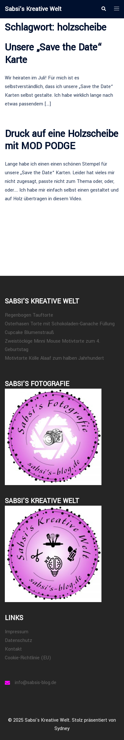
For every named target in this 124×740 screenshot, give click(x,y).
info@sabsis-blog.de (35, 682)
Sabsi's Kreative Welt (33, 9)
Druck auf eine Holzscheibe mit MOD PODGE (61, 140)
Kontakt (13, 649)
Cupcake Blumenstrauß (29, 332)
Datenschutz (18, 640)
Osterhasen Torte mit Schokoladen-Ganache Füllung (60, 323)
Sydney (62, 728)
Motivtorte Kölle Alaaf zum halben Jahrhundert (54, 358)
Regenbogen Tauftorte (29, 315)
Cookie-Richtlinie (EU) (28, 657)
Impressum (16, 631)
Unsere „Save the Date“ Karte (53, 53)
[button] (103, 9)
